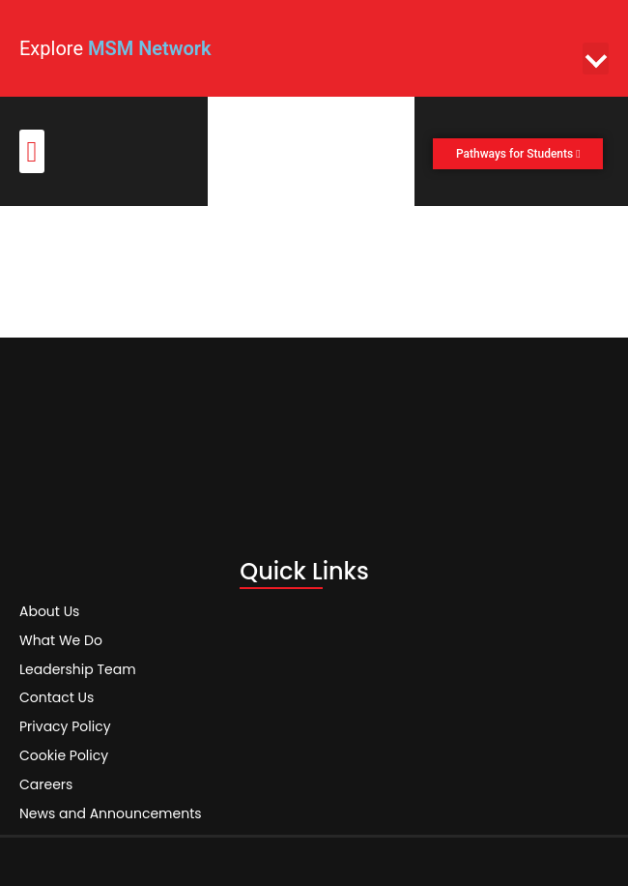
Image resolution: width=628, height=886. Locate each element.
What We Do (60, 637)
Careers (45, 778)
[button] (596, 58)
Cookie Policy (63, 749)
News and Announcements (110, 807)
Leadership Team (77, 666)
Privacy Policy (65, 720)
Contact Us (56, 691)
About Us (49, 608)
